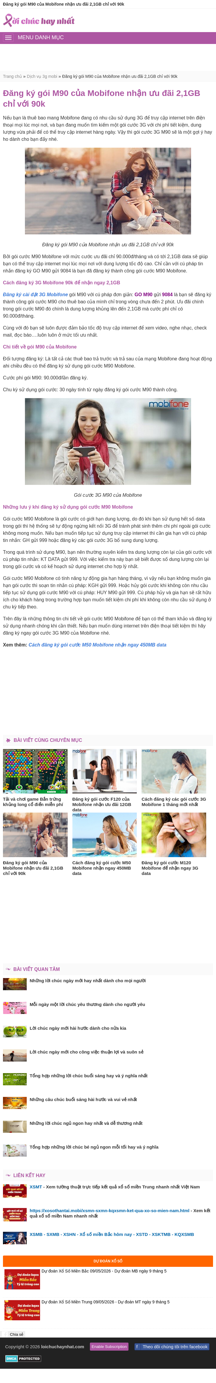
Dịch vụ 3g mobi (42, 76)
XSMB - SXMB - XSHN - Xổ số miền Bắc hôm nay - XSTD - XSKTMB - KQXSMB (112, 1234)
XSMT (36, 1186)
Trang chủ (12, 76)
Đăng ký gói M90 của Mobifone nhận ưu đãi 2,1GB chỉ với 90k (119, 76)
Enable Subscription (109, 1346)
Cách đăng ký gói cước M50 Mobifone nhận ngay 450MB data (97, 644)
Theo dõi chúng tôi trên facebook (175, 1346)
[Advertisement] (108, 57)
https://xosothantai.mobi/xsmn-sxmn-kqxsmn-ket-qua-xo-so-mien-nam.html (109, 1210)
